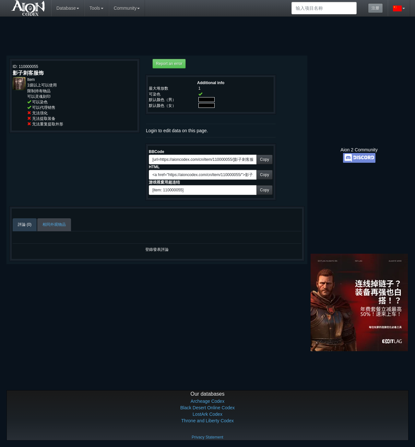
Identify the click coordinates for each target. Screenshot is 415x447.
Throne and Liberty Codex (207, 420)
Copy (264, 159)
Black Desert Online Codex (207, 407)
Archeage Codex (207, 401)
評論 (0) (24, 224)
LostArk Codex (207, 414)
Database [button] (67, 8)
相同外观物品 (54, 224)
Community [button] (127, 8)
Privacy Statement (207, 437)
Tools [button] (96, 8)
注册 (375, 8)
